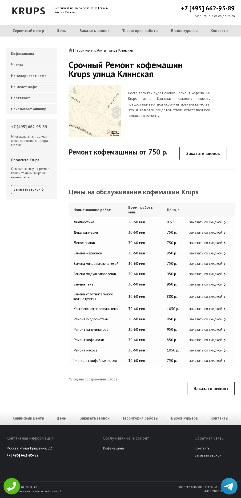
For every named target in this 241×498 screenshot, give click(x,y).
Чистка (17, 64)
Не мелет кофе (24, 86)
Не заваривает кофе (29, 75)
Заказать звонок (94, 30)
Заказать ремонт (211, 388)
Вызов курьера (184, 30)
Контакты (219, 30)
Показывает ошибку (28, 108)
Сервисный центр (28, 30)
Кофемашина (22, 53)
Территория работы (140, 30)
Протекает (20, 97)
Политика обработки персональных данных (206, 487)
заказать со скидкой (205, 222)
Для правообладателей (219, 491)
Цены (62, 30)
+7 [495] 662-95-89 (208, 8)
